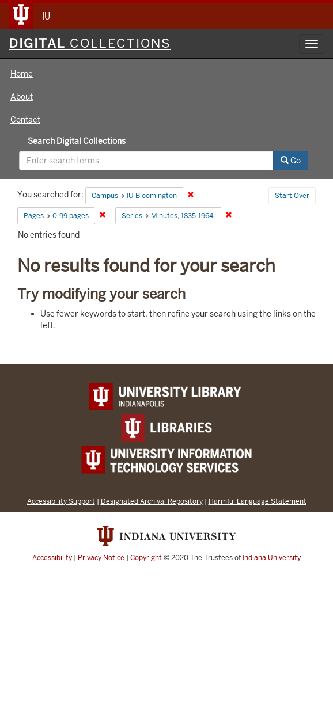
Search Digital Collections (77, 141)
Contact (25, 120)
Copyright (146, 557)
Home (21, 74)
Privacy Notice (101, 557)
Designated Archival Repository (152, 501)
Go (291, 160)
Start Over (292, 195)
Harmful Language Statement (257, 501)
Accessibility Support (61, 501)
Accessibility (52, 557)
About (21, 97)
